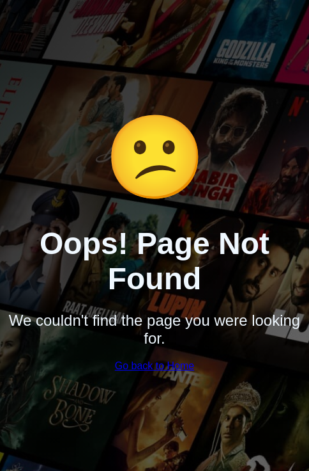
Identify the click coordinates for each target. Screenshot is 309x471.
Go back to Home (155, 365)
